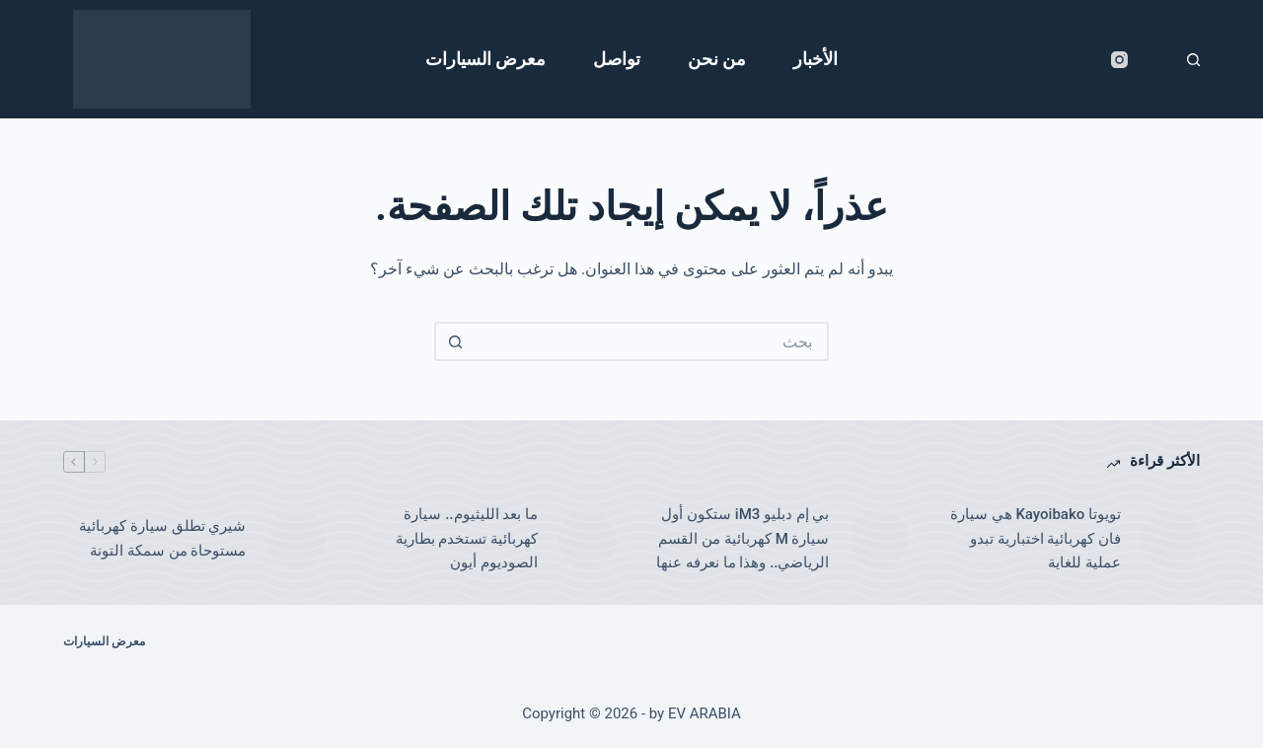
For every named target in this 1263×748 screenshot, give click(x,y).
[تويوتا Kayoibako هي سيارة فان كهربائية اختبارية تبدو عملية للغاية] (1170, 538)
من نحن (717, 58)
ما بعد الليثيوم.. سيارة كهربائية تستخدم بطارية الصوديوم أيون (467, 538)
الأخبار (815, 58)
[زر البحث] (454, 341)
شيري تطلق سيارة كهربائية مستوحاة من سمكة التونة (162, 538)
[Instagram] (1119, 59)
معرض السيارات (485, 58)
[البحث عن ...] (651, 341)
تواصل (616, 58)
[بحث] (1193, 59)
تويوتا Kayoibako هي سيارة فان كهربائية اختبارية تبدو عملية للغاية (1035, 538)
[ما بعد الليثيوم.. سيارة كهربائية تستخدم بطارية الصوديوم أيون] (587, 538)
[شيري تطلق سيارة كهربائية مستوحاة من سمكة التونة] (296, 538)
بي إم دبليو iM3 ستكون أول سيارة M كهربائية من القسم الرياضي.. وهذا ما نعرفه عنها (742, 538)
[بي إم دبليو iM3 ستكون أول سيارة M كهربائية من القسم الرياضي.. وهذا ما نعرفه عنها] (879, 538)
